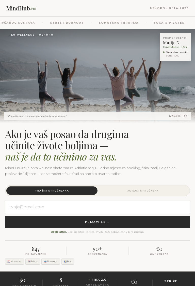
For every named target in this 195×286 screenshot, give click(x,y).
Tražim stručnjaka (52, 190)
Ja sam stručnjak (143, 190)
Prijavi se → (97, 222)
